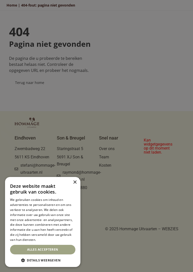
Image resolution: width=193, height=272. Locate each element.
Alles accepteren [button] (42, 249)
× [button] (75, 182)
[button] (42, 260)
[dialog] (42, 222)
